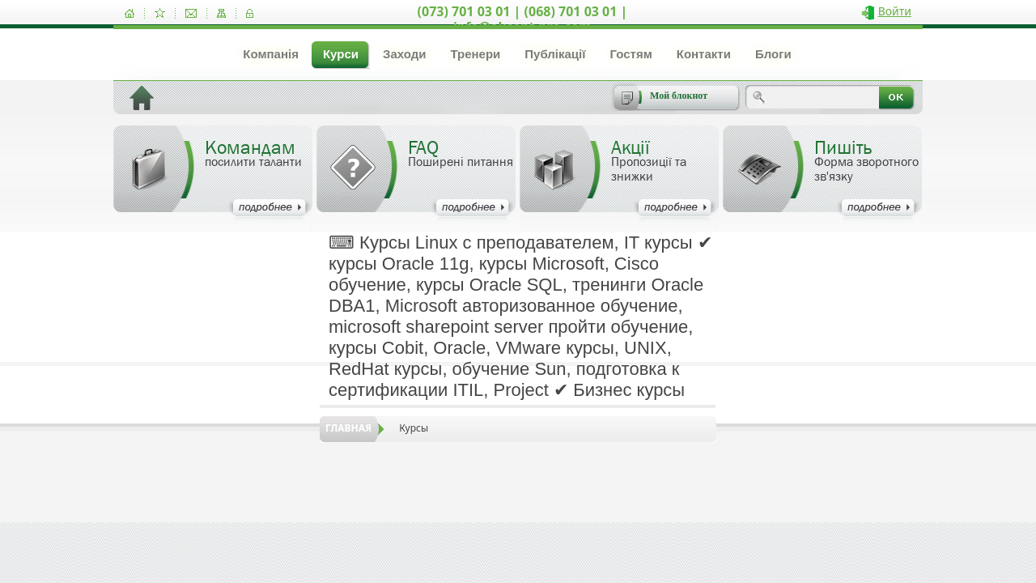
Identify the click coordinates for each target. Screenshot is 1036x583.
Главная (348, 428)
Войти (894, 11)
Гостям (630, 54)
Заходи (404, 54)
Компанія (271, 54)
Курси (341, 54)
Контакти (704, 54)
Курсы (413, 428)
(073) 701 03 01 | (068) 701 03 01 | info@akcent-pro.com (523, 19)
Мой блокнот (678, 95)
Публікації (554, 54)
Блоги (773, 54)
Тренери (475, 54)
